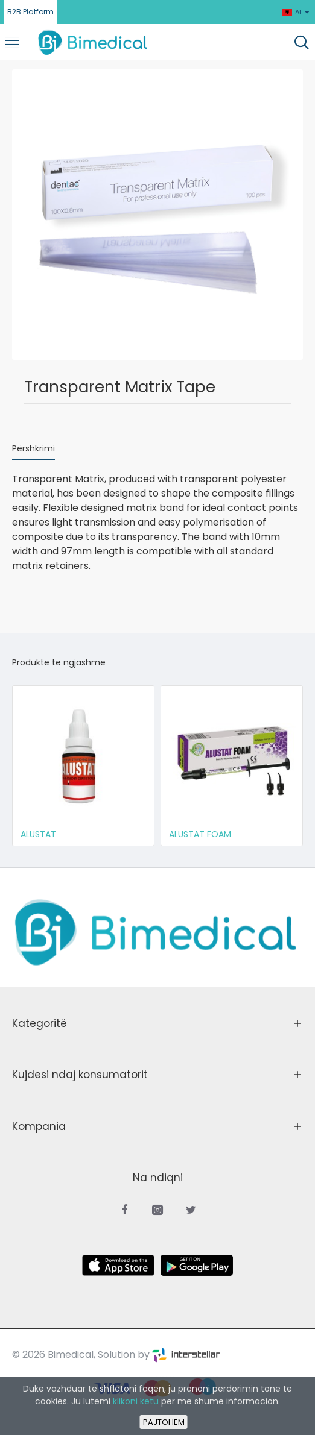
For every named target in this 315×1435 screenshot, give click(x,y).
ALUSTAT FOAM (200, 834)
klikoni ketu (136, 1401)
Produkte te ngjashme (59, 663)
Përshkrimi (33, 449)
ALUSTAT (38, 834)
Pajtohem (164, 1422)
